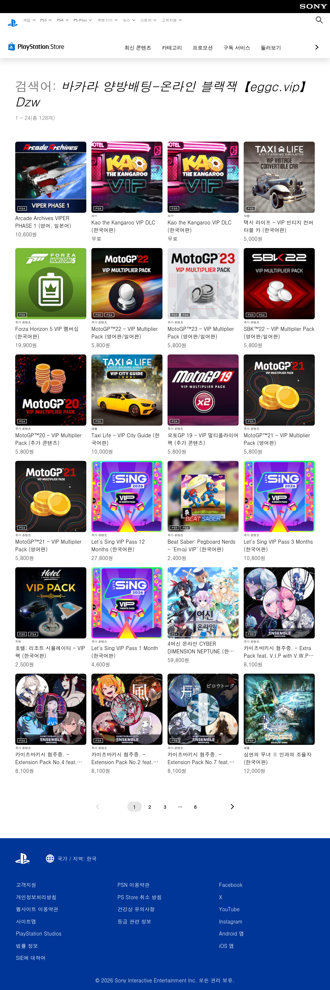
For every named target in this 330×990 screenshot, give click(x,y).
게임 (26, 20)
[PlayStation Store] (38, 39)
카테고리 (133, 40)
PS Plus (80, 20)
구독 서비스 (198, 40)
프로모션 (164, 40)
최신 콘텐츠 (99, 40)
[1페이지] (134, 800)
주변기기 (104, 20)
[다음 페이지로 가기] (232, 800)
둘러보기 (232, 40)
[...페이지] (180, 800)
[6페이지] (195, 800)
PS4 (60, 20)
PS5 (43, 20)
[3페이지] (165, 800)
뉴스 (127, 20)
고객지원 (169, 20)
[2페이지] (150, 800)
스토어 (146, 20)
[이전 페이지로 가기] (97, 800)
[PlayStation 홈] (13, 20)
